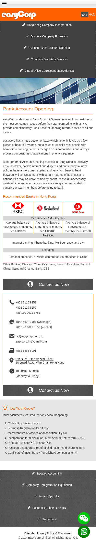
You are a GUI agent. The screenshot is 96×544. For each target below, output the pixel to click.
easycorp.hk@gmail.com (31, 341)
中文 (92, 14)
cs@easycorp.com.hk (29, 336)
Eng (84, 14)
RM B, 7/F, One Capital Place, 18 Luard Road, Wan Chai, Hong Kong (40, 360)
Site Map (30, 533)
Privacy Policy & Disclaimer (54, 533)
